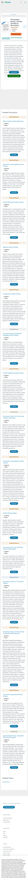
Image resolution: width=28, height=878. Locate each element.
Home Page (13, 14)
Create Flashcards (8, 807)
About (4, 831)
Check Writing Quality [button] (14, 76)
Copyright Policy (7, 847)
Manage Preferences (8, 857)
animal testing (7, 60)
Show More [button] (14, 72)
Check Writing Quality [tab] (16, 37)
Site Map (5, 837)
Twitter (8, 870)
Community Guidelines (8, 849)
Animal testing (5, 782)
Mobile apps (6, 820)
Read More (14, 154)
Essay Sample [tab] (6, 37)
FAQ (4, 833)
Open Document (16, 34)
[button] (2, 2)
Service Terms (6, 855)
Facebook (8, 866)
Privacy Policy (6, 853)
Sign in (25, 2)
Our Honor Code (7, 851)
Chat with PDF (6, 822)
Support (5, 835)
